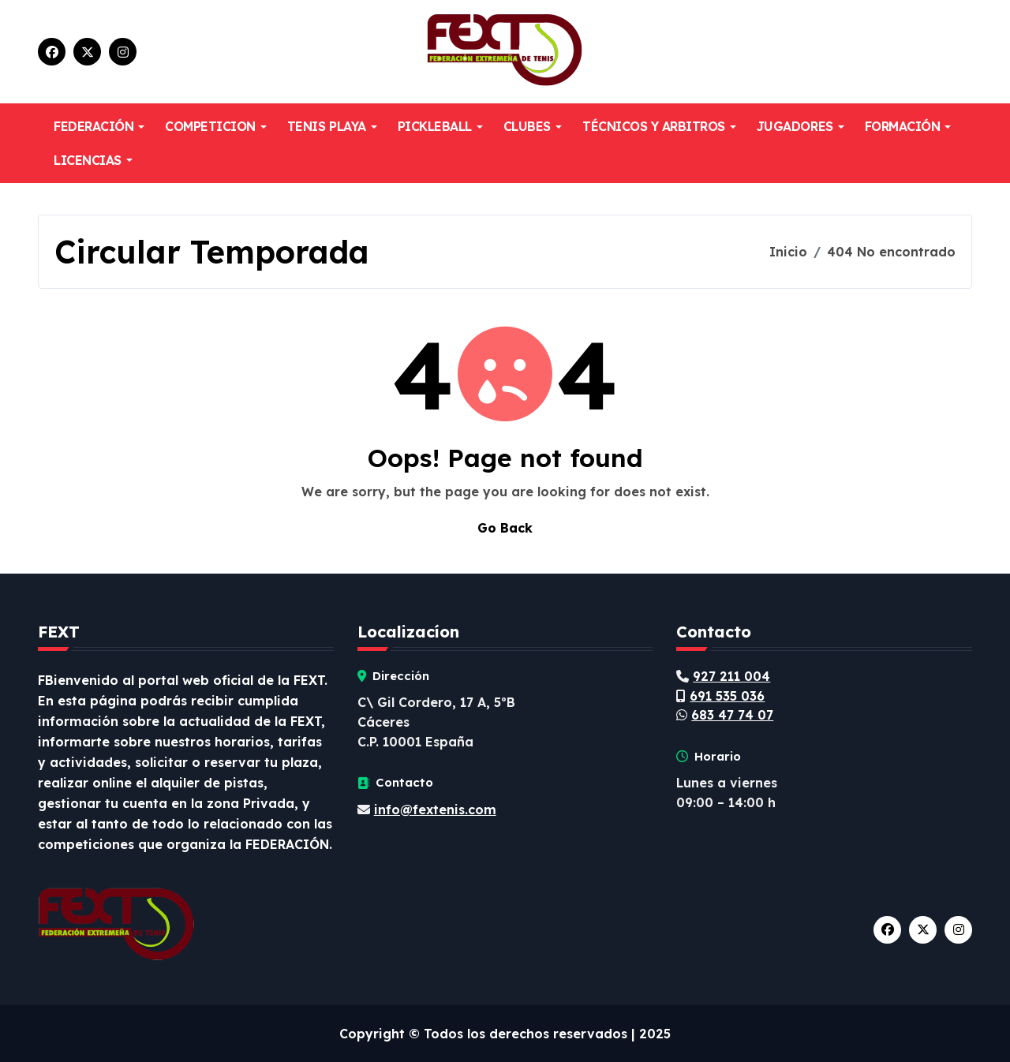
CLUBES (532, 126)
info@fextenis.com (435, 809)
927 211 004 (731, 676)
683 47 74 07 (732, 715)
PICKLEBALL (440, 126)
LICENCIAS (93, 160)
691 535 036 (727, 696)
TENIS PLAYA (332, 126)
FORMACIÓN (908, 126)
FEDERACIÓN (99, 126)
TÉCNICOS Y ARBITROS (659, 126)
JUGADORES (800, 126)
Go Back (505, 528)
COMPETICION (216, 126)
